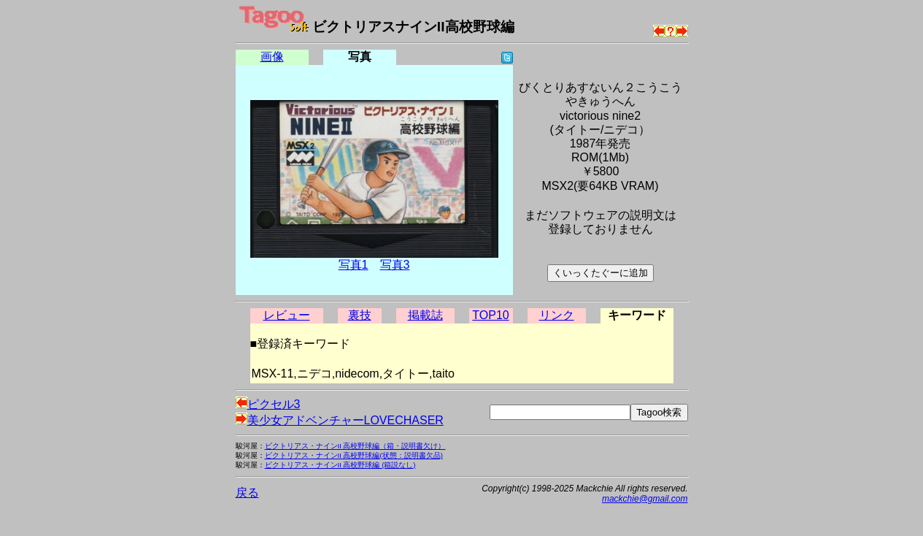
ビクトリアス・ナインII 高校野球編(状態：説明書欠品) (354, 455)
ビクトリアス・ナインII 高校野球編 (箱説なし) (340, 465)
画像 (272, 56)
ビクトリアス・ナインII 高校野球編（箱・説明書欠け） (355, 446)
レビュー (286, 315)
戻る (247, 492)
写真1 (353, 265)
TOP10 (490, 315)
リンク (556, 315)
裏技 (359, 315)
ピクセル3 (268, 404)
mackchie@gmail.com (645, 499)
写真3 (395, 265)
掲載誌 (425, 315)
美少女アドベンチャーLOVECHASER (340, 420)
